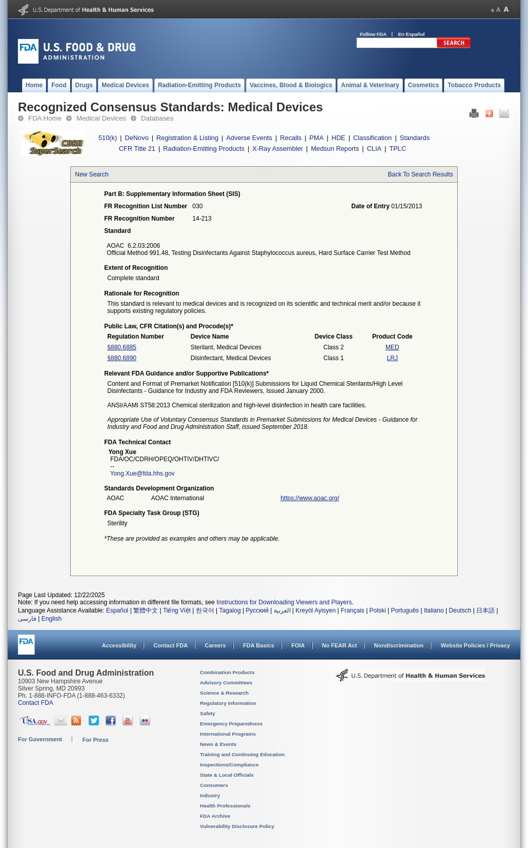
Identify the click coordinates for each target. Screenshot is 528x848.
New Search (91, 174)
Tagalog (230, 610)
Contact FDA (170, 645)
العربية (282, 610)
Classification (372, 138)
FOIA (297, 645)
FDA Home (45, 118)
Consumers (214, 785)
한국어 (205, 610)
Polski (378, 610)
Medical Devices (101, 118)
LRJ (392, 358)
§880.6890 (121, 358)
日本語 (485, 610)
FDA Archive (215, 816)
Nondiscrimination (399, 645)
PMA (317, 138)
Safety (207, 713)
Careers (215, 645)
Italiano (434, 610)
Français (352, 610)
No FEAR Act (339, 645)
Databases (157, 118)
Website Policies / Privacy (475, 645)
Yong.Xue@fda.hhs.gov (142, 473)
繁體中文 (145, 610)
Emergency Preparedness (231, 723)
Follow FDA (373, 34)
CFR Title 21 (137, 148)
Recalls (290, 138)
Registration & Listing (187, 138)
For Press (96, 740)
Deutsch (460, 610)
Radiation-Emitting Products (204, 148)
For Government (40, 739)
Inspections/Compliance (229, 764)
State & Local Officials (227, 775)
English (52, 618)
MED (392, 347)
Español (117, 610)
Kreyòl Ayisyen (315, 610)
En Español (411, 34)
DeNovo (137, 138)
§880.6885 (121, 347)
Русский (257, 610)
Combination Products (227, 672)
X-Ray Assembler (277, 148)
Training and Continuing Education (242, 754)
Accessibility (119, 645)
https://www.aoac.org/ (309, 498)
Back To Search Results (420, 174)
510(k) (107, 138)
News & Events (218, 744)
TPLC (397, 148)
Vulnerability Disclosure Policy (237, 826)
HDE (339, 138)
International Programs (228, 734)
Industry (210, 795)
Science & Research (224, 693)
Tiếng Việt (177, 610)
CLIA (374, 148)
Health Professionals (225, 805)
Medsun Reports (335, 148)
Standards (415, 138)
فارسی (27, 618)
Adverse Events (249, 138)
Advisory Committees (226, 682)
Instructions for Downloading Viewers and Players (284, 602)
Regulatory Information (228, 703)
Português (405, 610)
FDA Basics (258, 645)
